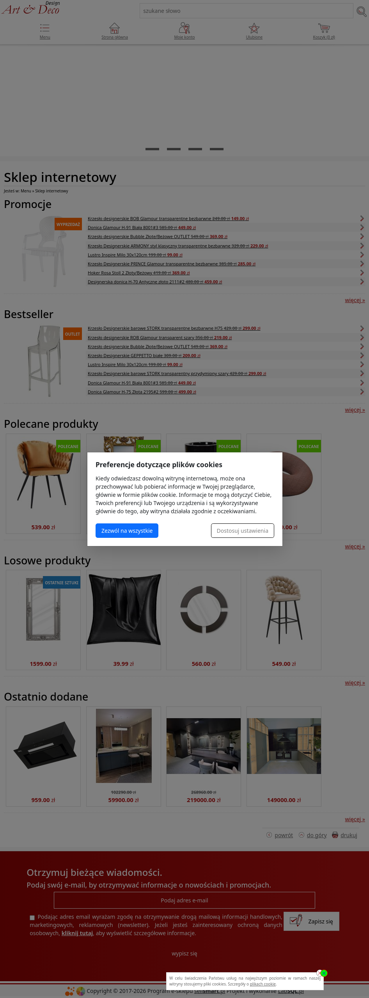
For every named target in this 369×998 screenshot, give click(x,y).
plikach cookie (263, 984)
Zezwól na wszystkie (127, 530)
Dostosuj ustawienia (242, 530)
